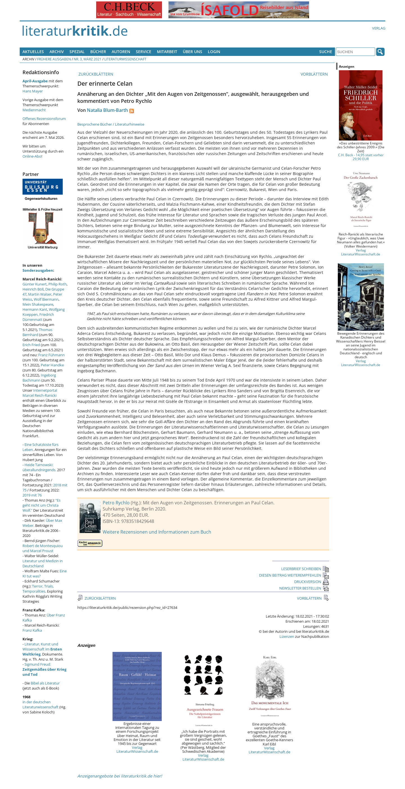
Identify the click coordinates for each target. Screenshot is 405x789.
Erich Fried (31, 344)
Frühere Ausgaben (54, 59)
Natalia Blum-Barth (107, 110)
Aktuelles (33, 51)
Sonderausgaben (37, 270)
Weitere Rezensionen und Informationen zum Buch (157, 532)
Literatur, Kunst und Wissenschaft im (42, 649)
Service (143, 51)
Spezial (77, 51)
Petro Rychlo (116, 503)
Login (214, 51)
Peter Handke (52, 365)
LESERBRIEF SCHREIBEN (305, 568)
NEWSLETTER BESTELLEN (304, 588)
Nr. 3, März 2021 (88, 59)
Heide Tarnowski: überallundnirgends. (39, 467)
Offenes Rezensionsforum (44, 118)
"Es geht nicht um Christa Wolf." (41, 505)
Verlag (378, 28)
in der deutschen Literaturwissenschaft (40, 704)
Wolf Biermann (46, 299)
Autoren (121, 51)
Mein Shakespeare (37, 304)
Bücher (98, 51)
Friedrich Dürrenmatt (38, 317)
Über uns (192, 51)
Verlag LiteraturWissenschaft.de (137, 749)
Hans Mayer (32, 91)
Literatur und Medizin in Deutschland (42, 563)
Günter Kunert (34, 284)
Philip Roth (57, 284)
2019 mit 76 (32, 495)
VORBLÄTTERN (315, 74)
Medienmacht (34, 109)
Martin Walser (39, 294)
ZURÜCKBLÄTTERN (95, 74)
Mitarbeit (167, 51)
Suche (325, 51)
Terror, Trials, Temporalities (38, 589)
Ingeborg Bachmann (39, 378)
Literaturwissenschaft (125, 59)
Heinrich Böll (33, 289)
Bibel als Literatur (45, 683)
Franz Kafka (32, 630)
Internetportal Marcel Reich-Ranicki (39, 393)
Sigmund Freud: (44, 669)
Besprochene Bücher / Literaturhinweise (110, 124)
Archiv (57, 51)
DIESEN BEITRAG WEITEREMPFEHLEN (294, 575)
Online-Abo (31, 156)
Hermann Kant (34, 309)
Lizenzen (287, 636)
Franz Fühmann (51, 354)
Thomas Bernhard (37, 332)
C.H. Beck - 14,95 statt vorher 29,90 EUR (361, 157)
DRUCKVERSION (311, 581)
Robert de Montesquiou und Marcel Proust (42, 548)
